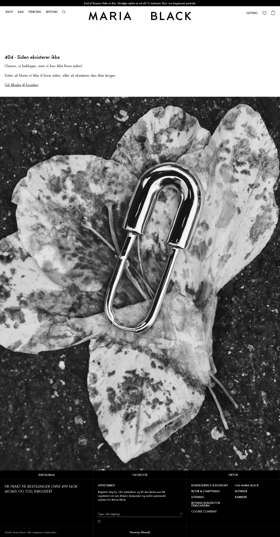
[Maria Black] (140, 15)
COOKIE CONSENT (204, 511)
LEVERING (197, 497)
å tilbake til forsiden (23, 85)
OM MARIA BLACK (247, 485)
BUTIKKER (241, 491)
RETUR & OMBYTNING (205, 491)
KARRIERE (241, 497)
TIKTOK (233, 475)
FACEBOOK (139, 475)
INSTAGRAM (46, 475)
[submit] (180, 513)
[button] (63, 11)
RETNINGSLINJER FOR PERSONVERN (205, 504)
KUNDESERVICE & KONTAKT (209, 485)
